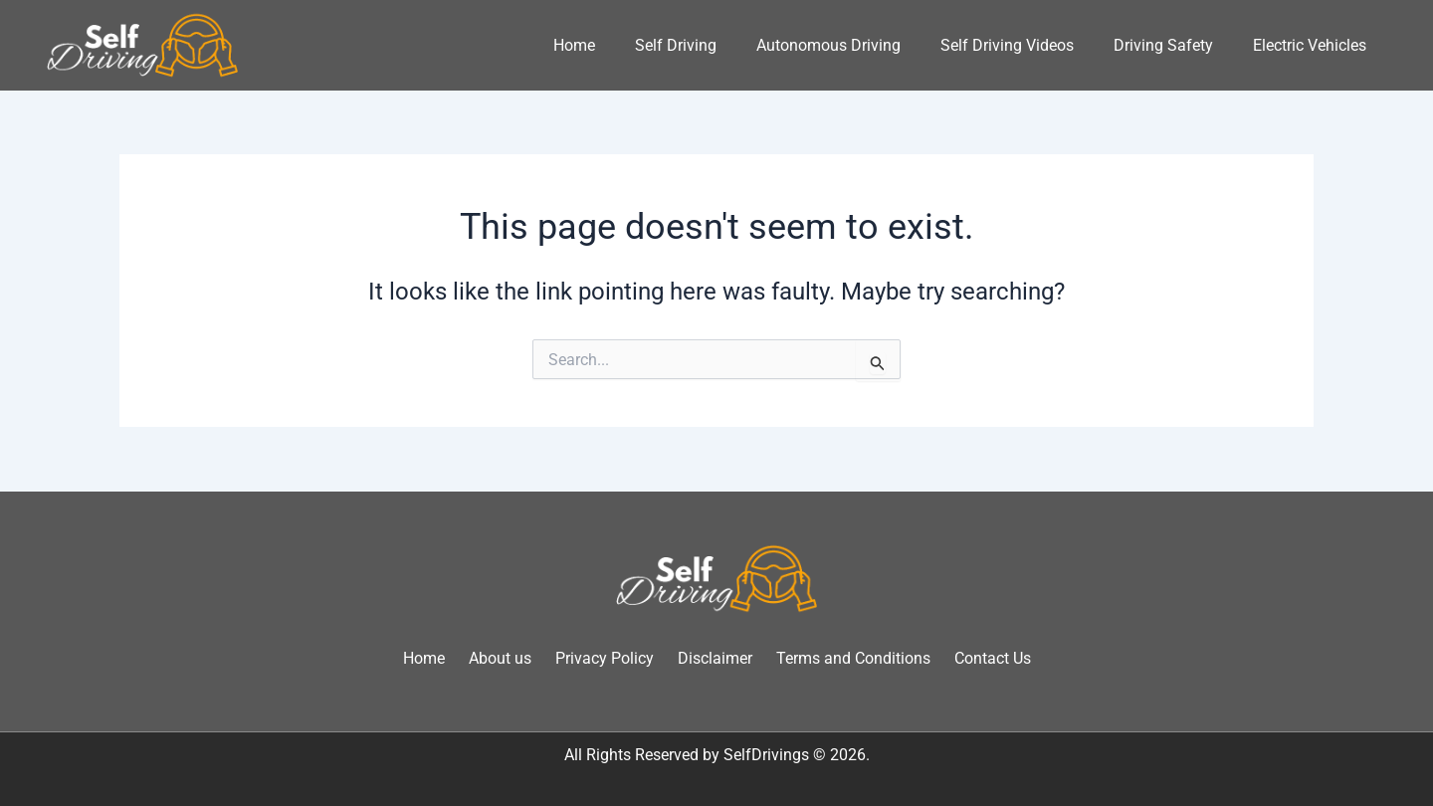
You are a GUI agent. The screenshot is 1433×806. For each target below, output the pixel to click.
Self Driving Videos (1007, 45)
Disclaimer (715, 658)
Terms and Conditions (853, 658)
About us (500, 658)
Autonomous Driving (828, 45)
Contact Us (992, 658)
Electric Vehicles (1309, 45)
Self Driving (675, 45)
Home (574, 45)
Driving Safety (1163, 45)
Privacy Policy (604, 658)
